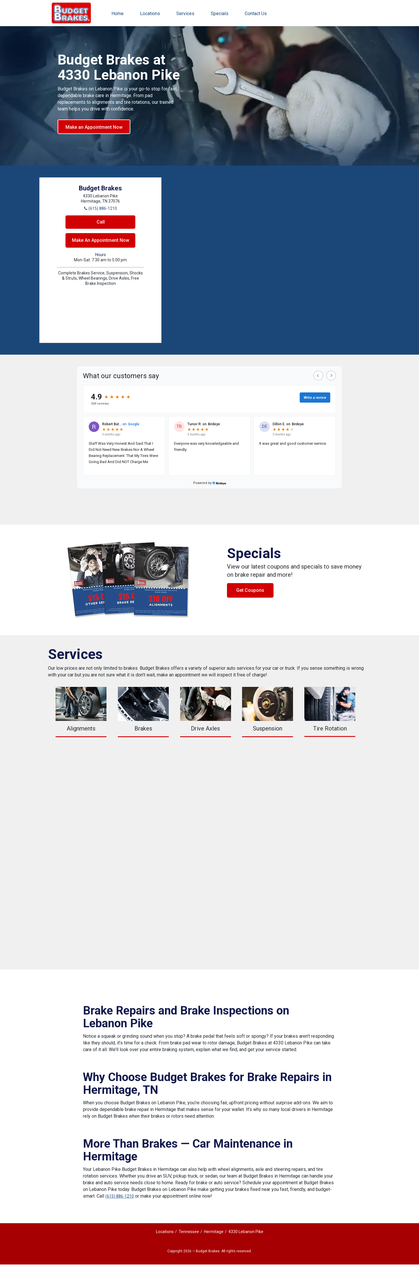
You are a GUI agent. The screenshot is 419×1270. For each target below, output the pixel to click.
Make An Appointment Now (100, 240)
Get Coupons (250, 590)
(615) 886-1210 (119, 1196)
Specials (219, 13)
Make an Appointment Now (93, 127)
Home (117, 13)
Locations (150, 13)
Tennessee (189, 1231)
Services (185, 13)
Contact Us (256, 13)
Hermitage (213, 1231)
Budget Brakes (71, 13)
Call (101, 222)
